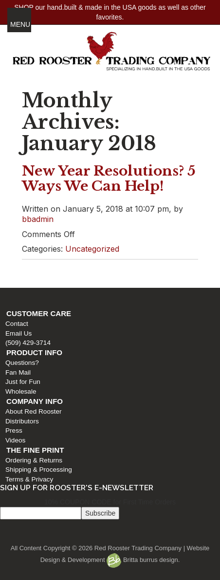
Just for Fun (22, 381)
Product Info (34, 352)
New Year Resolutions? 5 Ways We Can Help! (109, 178)
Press (13, 430)
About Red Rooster (33, 411)
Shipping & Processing (38, 469)
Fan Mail (18, 372)
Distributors (22, 421)
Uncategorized (92, 249)
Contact (16, 323)
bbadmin (38, 219)
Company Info (34, 401)
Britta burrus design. (143, 559)
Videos (15, 440)
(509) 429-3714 (28, 342)
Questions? (22, 362)
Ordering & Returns (33, 460)
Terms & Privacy (29, 479)
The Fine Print (35, 450)
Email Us (18, 333)
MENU (20, 24)
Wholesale (20, 391)
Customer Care (38, 313)
